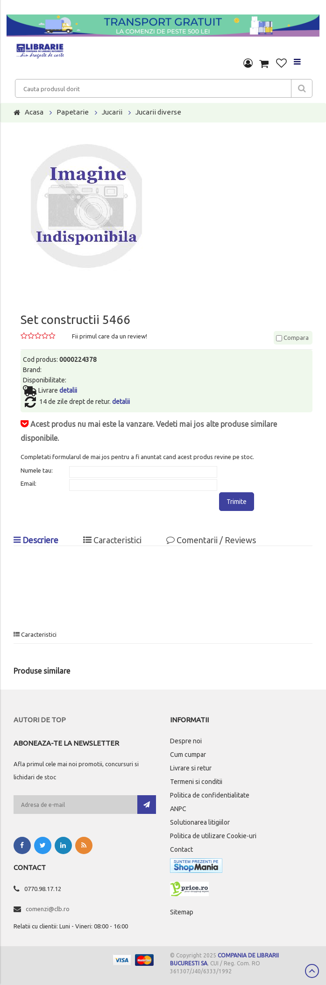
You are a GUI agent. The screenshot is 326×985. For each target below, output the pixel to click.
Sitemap (181, 912)
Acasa (34, 112)
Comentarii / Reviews (211, 540)
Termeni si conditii (196, 781)
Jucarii (112, 112)
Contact (181, 849)
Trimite (237, 501)
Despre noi (186, 741)
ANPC (178, 808)
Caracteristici (112, 540)
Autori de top (40, 720)
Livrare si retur (191, 768)
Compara (292, 337)
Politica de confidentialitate (209, 795)
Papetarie (73, 112)
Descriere (36, 540)
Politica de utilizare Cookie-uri (213, 836)
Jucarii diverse (158, 112)
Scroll (312, 971)
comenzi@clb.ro (48, 909)
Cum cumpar (188, 754)
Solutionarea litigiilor (200, 822)
